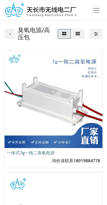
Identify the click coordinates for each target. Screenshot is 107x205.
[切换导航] (96, 10)
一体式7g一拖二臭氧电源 (30, 152)
